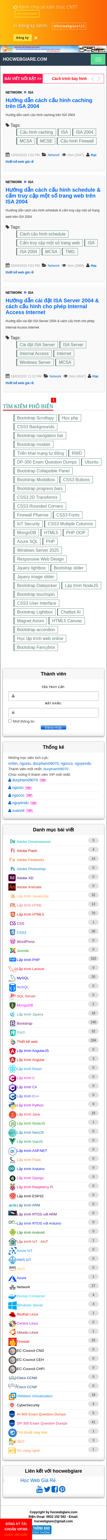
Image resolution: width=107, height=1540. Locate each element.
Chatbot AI (71, 612)
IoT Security (28, 524)
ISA (64, 132)
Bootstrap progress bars (40, 488)
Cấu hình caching (36, 132)
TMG (70, 251)
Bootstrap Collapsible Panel (43, 471)
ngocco (67, 763)
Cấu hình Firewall (77, 141)
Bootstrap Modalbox (36, 479)
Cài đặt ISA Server (37, 344)
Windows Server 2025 (38, 550)
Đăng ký (22, 38)
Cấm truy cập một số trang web (50, 243)
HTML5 (51, 532)
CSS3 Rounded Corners (40, 506)
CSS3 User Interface (36, 603)
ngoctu (25, 763)
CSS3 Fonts (67, 515)
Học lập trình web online (40, 638)
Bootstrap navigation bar (40, 435)
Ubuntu (91, 462)
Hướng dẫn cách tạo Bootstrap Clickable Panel (70, 78)
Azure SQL (27, 541)
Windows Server (35, 362)
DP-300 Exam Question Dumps (47, 462)
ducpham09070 (46, 763)
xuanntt (17, 810)
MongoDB (26, 532)
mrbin (13, 763)
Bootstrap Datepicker (37, 585)
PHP (50, 541)
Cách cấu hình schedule (43, 234)
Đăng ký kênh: (30, 26)
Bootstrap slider (69, 568)
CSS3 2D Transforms (37, 497)
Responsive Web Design (40, 559)
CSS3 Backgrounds (35, 426)
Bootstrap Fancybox (36, 647)
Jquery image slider (35, 576)
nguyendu (83, 763)
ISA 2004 (84, 132)
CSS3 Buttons (76, 479)
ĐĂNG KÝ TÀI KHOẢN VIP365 (16, 1529)
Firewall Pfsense (32, 515)
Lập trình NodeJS (81, 585)
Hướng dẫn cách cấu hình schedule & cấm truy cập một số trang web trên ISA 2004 (53, 195)
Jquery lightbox (31, 568)
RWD (77, 453)
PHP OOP (76, 532)
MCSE (46, 141)
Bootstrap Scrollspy (35, 418)
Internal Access (34, 353)
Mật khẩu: (53, 703)
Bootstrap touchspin (36, 594)
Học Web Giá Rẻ (38, 1480)
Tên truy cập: (53, 687)
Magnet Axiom (30, 621)
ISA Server (73, 344)
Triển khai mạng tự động (40, 453)
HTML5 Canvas (67, 621)
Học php (70, 418)
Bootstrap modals (33, 444)
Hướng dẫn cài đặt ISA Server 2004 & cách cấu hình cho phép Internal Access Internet (52, 306)
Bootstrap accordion (36, 629)
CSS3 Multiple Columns (70, 524)
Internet (64, 353)
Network (54, 155)
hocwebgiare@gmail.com (53, 1521)
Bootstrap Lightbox (35, 612)
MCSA (26, 141)
